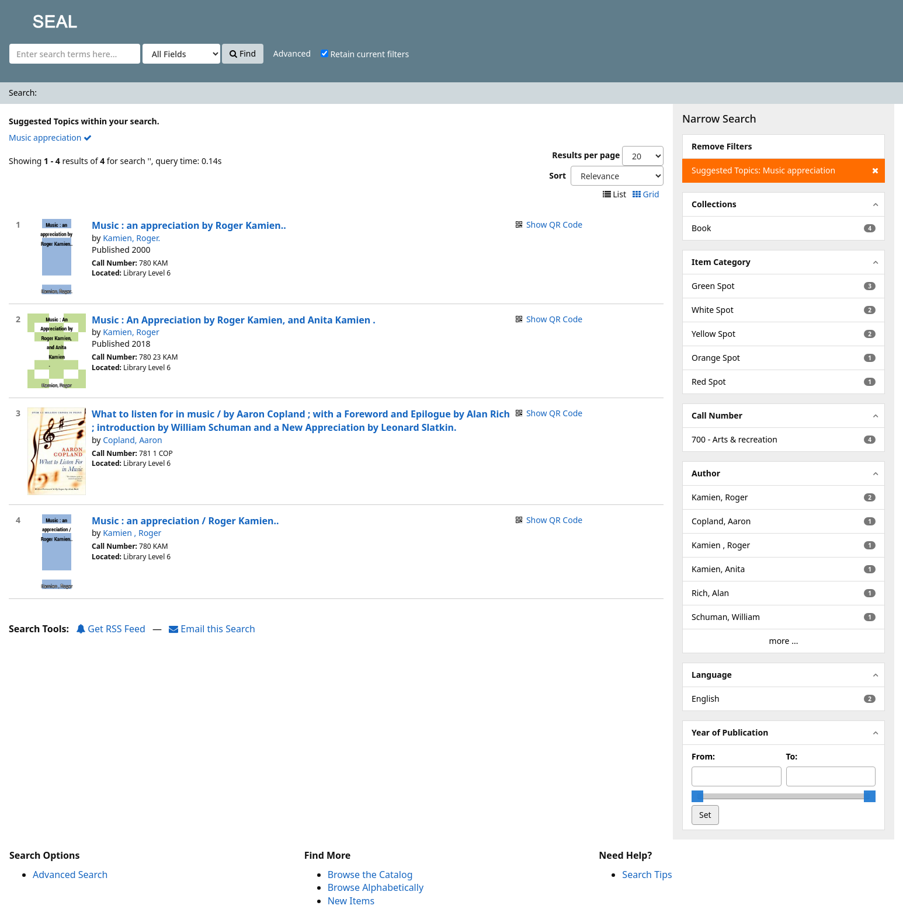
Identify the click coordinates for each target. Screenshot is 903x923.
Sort (557, 175)
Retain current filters (365, 54)
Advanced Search (70, 874)
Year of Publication (730, 732)
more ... (783, 640)
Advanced (292, 53)
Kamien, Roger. (131, 237)
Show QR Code (554, 224)
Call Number (717, 415)
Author (706, 473)
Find (243, 53)
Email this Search (212, 628)
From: (703, 756)
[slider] (697, 796)
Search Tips (647, 874)
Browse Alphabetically (375, 887)
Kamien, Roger (131, 331)
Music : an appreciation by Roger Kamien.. (189, 225)
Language (712, 674)
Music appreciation (50, 137)
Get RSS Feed (110, 628)
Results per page (586, 155)
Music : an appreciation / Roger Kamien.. (185, 520)
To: (792, 756)
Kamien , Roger (132, 532)
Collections (714, 204)
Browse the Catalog (370, 874)
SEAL (31, 18)
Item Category (721, 261)
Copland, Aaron (132, 439)
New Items (351, 900)
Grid (647, 194)
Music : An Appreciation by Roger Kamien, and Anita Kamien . (234, 320)
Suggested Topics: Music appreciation (785, 170)
